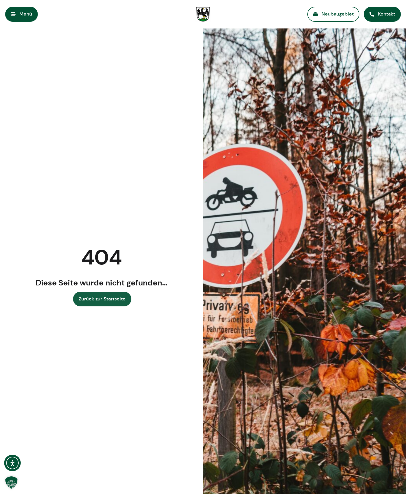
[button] (11, 482)
